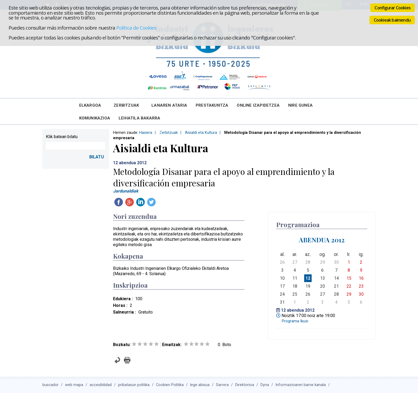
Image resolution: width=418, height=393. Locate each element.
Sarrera (222, 385)
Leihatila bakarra (139, 118)
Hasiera (145, 132)
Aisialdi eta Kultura (201, 132)
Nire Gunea (300, 105)
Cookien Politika (170, 385)
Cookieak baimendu (392, 20)
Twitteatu (151, 202)
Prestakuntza (212, 105)
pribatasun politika (134, 385)
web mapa (74, 385)
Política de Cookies (136, 27)
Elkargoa (90, 105)
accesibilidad (101, 385)
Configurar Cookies (393, 8)
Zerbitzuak (126, 105)
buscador (50, 385)
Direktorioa (244, 385)
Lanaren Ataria (169, 105)
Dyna (264, 385)
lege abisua (200, 385)
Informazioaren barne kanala (300, 385)
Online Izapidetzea (258, 105)
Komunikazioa (94, 118)
